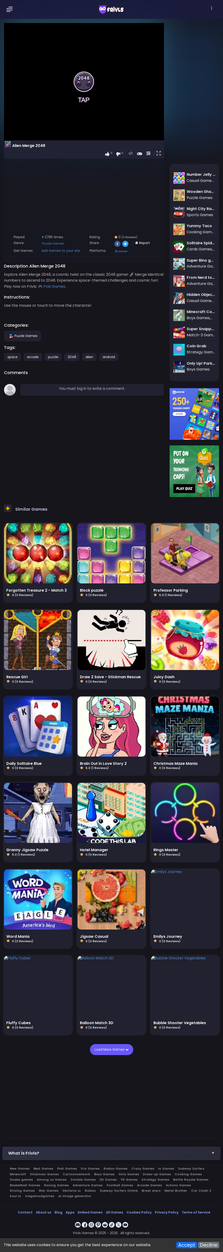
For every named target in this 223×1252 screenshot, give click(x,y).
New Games (20, 1168)
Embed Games (90, 1212)
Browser (121, 251)
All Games (114, 1212)
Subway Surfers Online (119, 1190)
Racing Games (56, 1185)
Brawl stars (151, 1190)
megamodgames (39, 1196)
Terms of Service (196, 1212)
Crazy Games (142, 1168)
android (109, 357)
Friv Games (90, 1168)
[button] (159, 153)
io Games (166, 1168)
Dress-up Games (157, 1174)
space (12, 357)
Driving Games (22, 1190)
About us (43, 1212)
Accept (186, 1245)
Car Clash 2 (201, 1190)
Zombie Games (83, 1179)
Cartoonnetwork (76, 1174)
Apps (70, 1212)
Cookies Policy (139, 1212)
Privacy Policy (166, 1212)
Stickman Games (44, 1174)
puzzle (53, 357)
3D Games (108, 1179)
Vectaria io (71, 1190)
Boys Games (104, 1174)
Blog (58, 1212)
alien (89, 357)
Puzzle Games (53, 243)
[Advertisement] (84, 193)
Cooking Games (188, 1174)
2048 (72, 357)
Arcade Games (149, 1185)
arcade (33, 357)
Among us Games (52, 1179)
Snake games (21, 1179)
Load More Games (112, 1049)
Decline (208, 1245)
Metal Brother (175, 1190)
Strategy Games (155, 1179)
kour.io (15, 1196)
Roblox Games (115, 1168)
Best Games (43, 1168)
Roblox (90, 1190)
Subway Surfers (191, 1168)
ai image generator (74, 1196)
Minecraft (18, 1174)
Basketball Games (25, 1185)
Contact (25, 1212)
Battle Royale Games (190, 1179)
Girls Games (129, 1174)
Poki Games (54, 286)
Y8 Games (129, 1179)
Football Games (120, 1185)
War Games (48, 1190)
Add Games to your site (60, 250)
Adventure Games (88, 1185)
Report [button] (142, 243)
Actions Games (178, 1185)
